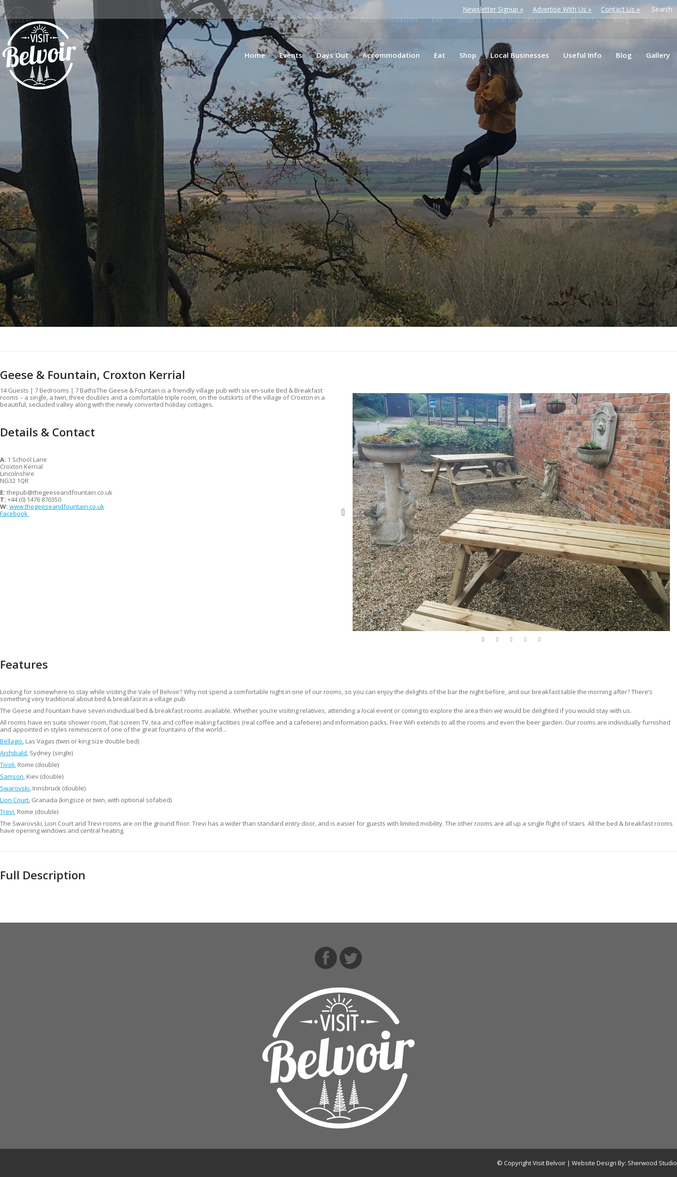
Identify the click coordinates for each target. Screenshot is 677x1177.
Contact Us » (620, 9)
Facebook (14, 513)
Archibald (13, 753)
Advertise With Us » (562, 9)
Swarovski (15, 788)
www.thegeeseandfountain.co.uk (56, 506)
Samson (12, 776)
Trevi (7, 811)
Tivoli (7, 764)
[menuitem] (255, 55)
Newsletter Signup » (493, 9)
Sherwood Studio (652, 1163)
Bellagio (11, 741)
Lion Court (14, 800)
